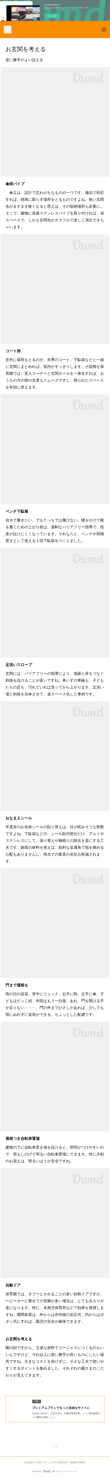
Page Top (55, 1447)
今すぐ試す (52, 16)
